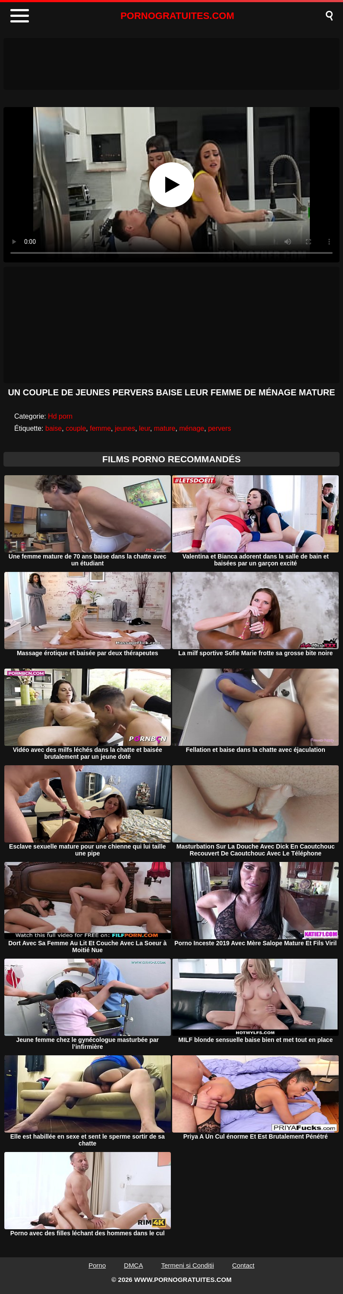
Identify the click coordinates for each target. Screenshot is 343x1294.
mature (165, 428)
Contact (243, 1265)
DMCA (133, 1265)
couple (76, 428)
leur (144, 428)
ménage (191, 428)
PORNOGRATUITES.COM (177, 15)
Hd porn (60, 416)
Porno (97, 1265)
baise (53, 428)
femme (100, 428)
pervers (219, 428)
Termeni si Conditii (187, 1265)
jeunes (125, 428)
